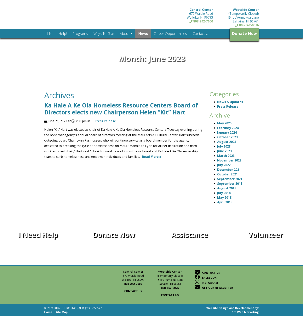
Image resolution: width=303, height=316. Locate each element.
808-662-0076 (247, 25)
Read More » (151, 157)
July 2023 (224, 146)
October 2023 (227, 137)
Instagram (206, 282)
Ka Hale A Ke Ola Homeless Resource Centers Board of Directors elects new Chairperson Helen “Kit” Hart (121, 108)
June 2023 (224, 151)
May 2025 (224, 123)
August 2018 (226, 188)
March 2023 (226, 156)
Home (48, 312)
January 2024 (227, 132)
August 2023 (226, 142)
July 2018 (224, 193)
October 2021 (227, 174)
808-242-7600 (201, 21)
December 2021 (229, 169)
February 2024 (228, 128)
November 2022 (229, 160)
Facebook (205, 277)
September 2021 (229, 179)
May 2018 (224, 197)
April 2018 (224, 202)
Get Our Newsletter (214, 287)
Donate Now (244, 33)
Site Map (61, 312)
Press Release (105, 121)
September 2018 (229, 183)
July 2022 (224, 165)
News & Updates (230, 102)
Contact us (133, 291)
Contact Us (207, 272)
